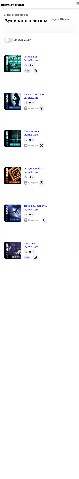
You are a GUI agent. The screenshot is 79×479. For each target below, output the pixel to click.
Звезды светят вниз (34, 94)
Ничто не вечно (32, 131)
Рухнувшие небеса (33, 168)
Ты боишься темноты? (35, 206)
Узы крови (29, 243)
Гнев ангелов (30, 56)
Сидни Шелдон (31, 60)
